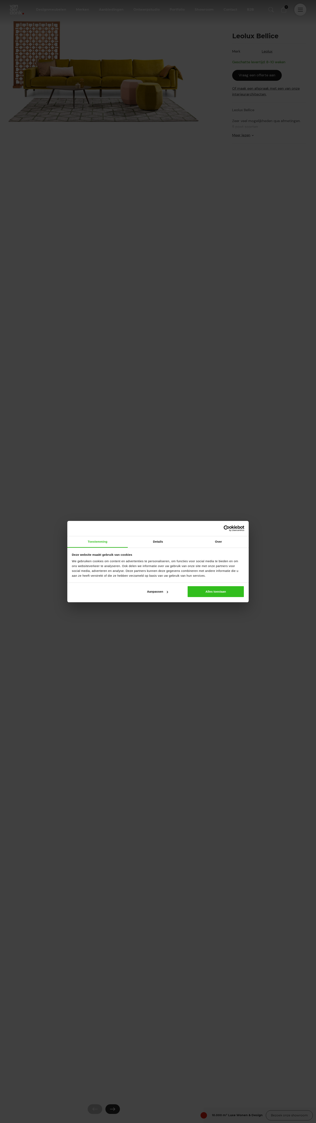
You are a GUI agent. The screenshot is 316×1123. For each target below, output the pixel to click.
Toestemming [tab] (97, 541)
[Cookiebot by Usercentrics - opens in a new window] (226, 528)
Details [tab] (158, 541)
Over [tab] (218, 541)
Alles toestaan (216, 591)
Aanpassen (157, 591)
